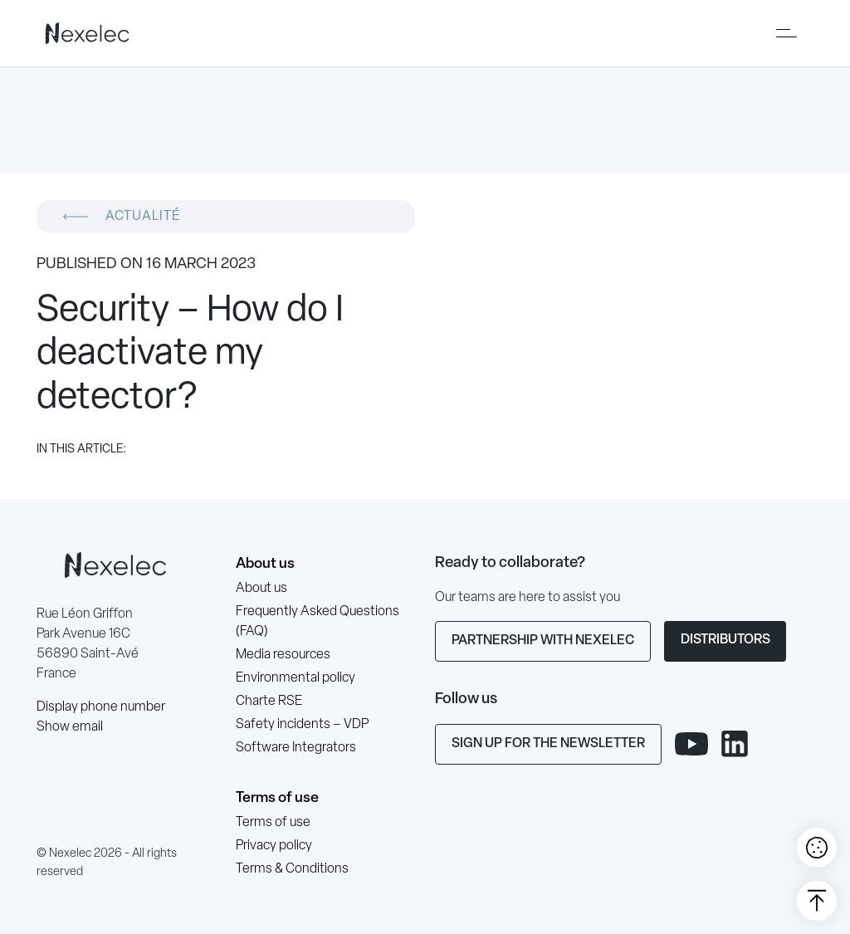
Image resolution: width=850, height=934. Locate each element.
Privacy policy (274, 846)
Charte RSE (269, 701)
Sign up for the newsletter (548, 744)
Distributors (725, 640)
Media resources (283, 655)
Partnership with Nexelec (543, 641)
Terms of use (277, 798)
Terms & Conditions (292, 869)
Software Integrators (296, 748)
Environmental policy (295, 678)
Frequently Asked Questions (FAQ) (317, 621)
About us (265, 564)
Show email (70, 727)
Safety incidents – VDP (302, 724)
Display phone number (101, 707)
